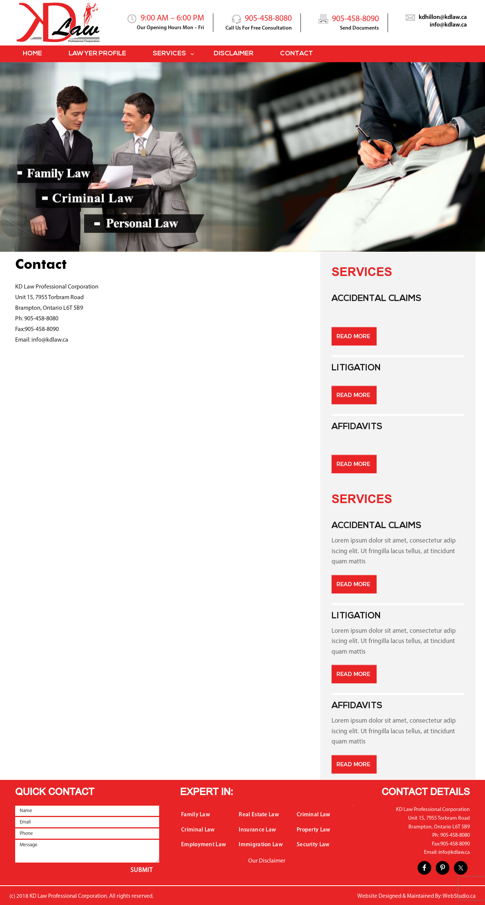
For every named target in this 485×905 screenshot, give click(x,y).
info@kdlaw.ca (448, 25)
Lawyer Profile (97, 53)
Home (32, 53)
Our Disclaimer (266, 861)
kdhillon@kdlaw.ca (443, 17)
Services (169, 53)
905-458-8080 (268, 18)
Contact (296, 53)
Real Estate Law (259, 815)
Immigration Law (261, 845)
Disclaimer (233, 53)
